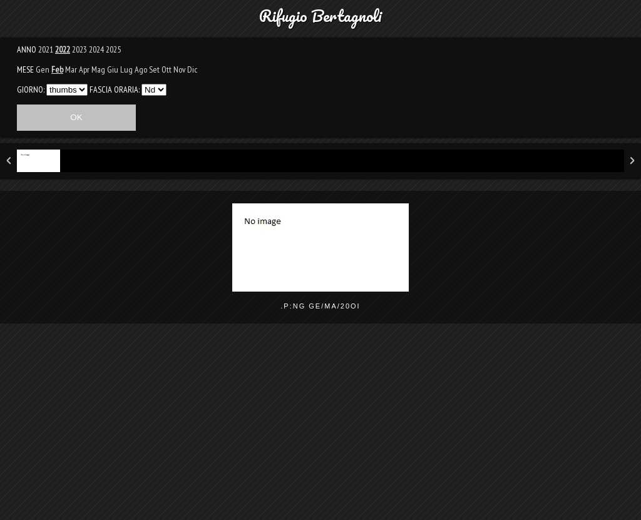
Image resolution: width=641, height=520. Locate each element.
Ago (141, 69)
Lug (126, 69)
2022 (62, 49)
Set (154, 69)
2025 (113, 49)
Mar (71, 69)
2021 (45, 49)
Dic (192, 69)
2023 (79, 49)
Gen (42, 69)
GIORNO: (30, 89)
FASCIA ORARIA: (115, 89)
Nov (179, 69)
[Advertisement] (320, 429)
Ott (167, 69)
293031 (67, 90)
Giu (112, 69)
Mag (98, 69)
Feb (57, 69)
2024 (96, 49)
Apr (84, 69)
